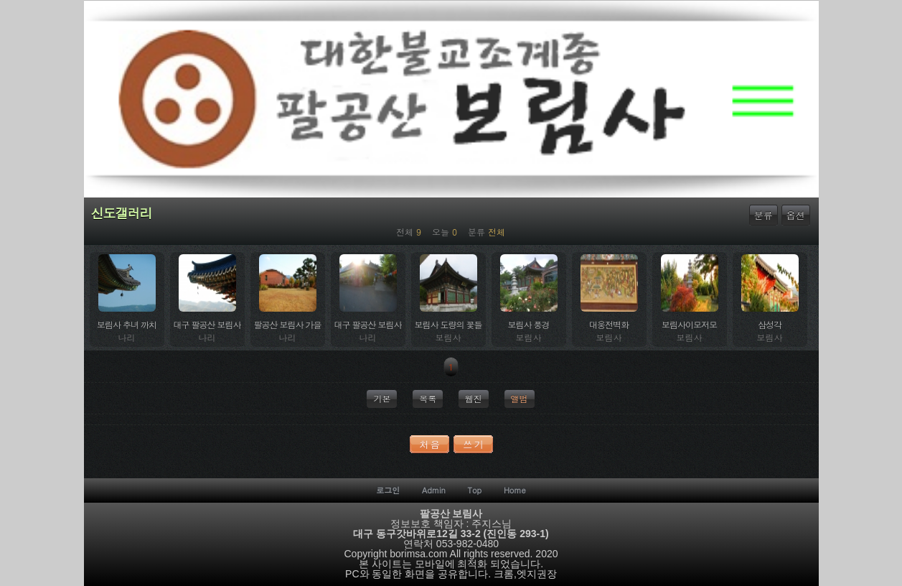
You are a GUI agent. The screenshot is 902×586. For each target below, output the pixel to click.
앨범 (519, 398)
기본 (381, 398)
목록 (427, 398)
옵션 (795, 215)
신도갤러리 (121, 213)
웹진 (473, 398)
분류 (763, 215)
